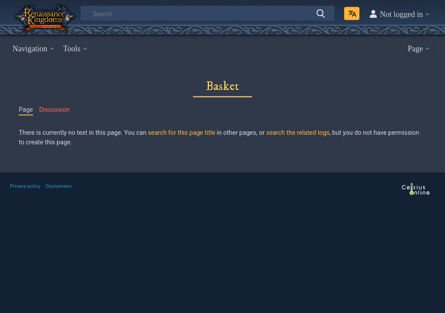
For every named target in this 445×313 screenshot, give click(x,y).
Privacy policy (25, 186)
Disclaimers (59, 186)
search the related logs (297, 133)
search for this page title (181, 133)
